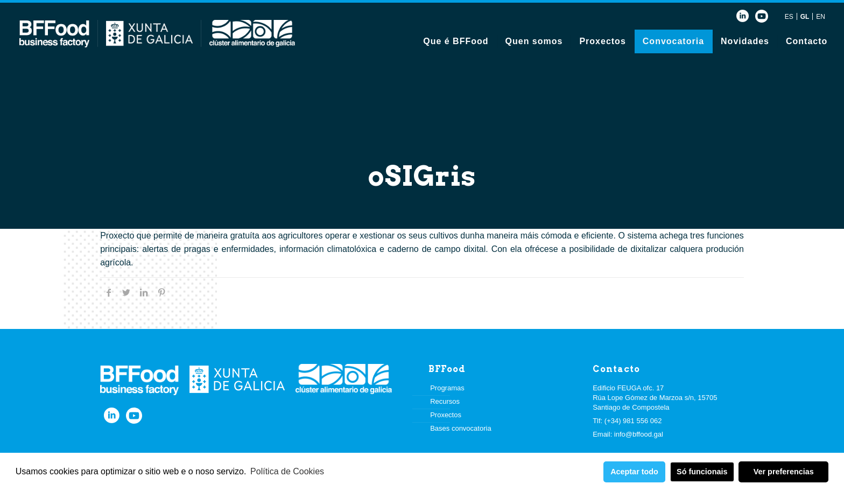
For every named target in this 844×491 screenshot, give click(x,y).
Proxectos (445, 415)
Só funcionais (702, 471)
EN (820, 16)
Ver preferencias (784, 471)
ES (789, 16)
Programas (447, 388)
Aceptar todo (634, 471)
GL (805, 16)
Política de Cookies (287, 471)
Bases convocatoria (460, 428)
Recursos (445, 401)
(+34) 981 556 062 (633, 421)
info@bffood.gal (638, 434)
